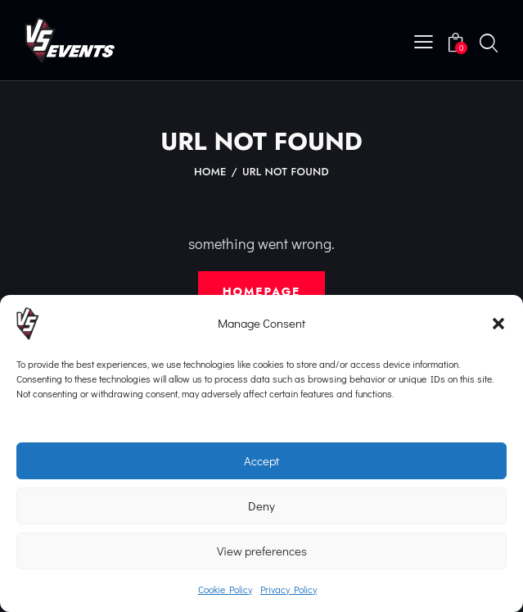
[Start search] (488, 43)
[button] (498, 323)
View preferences (262, 550)
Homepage (261, 291)
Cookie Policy (225, 589)
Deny (261, 505)
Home (210, 172)
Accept (261, 460)
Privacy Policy (288, 589)
